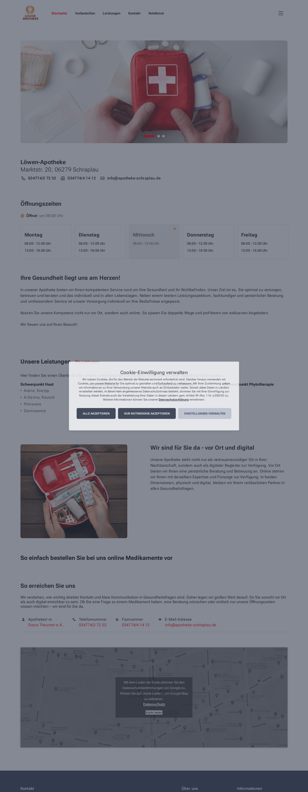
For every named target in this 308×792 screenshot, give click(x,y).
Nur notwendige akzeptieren (147, 413)
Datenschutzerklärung (174, 399)
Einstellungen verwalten (204, 413)
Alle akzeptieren (96, 413)
